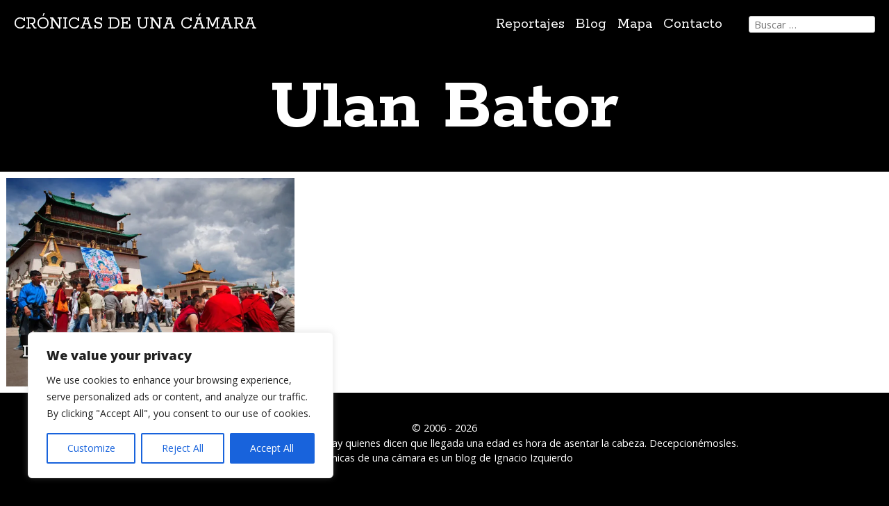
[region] (180, 405)
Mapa (634, 24)
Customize (91, 448)
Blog (591, 24)
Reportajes (530, 24)
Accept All (272, 448)
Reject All (182, 448)
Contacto (692, 24)
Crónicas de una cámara (135, 24)
